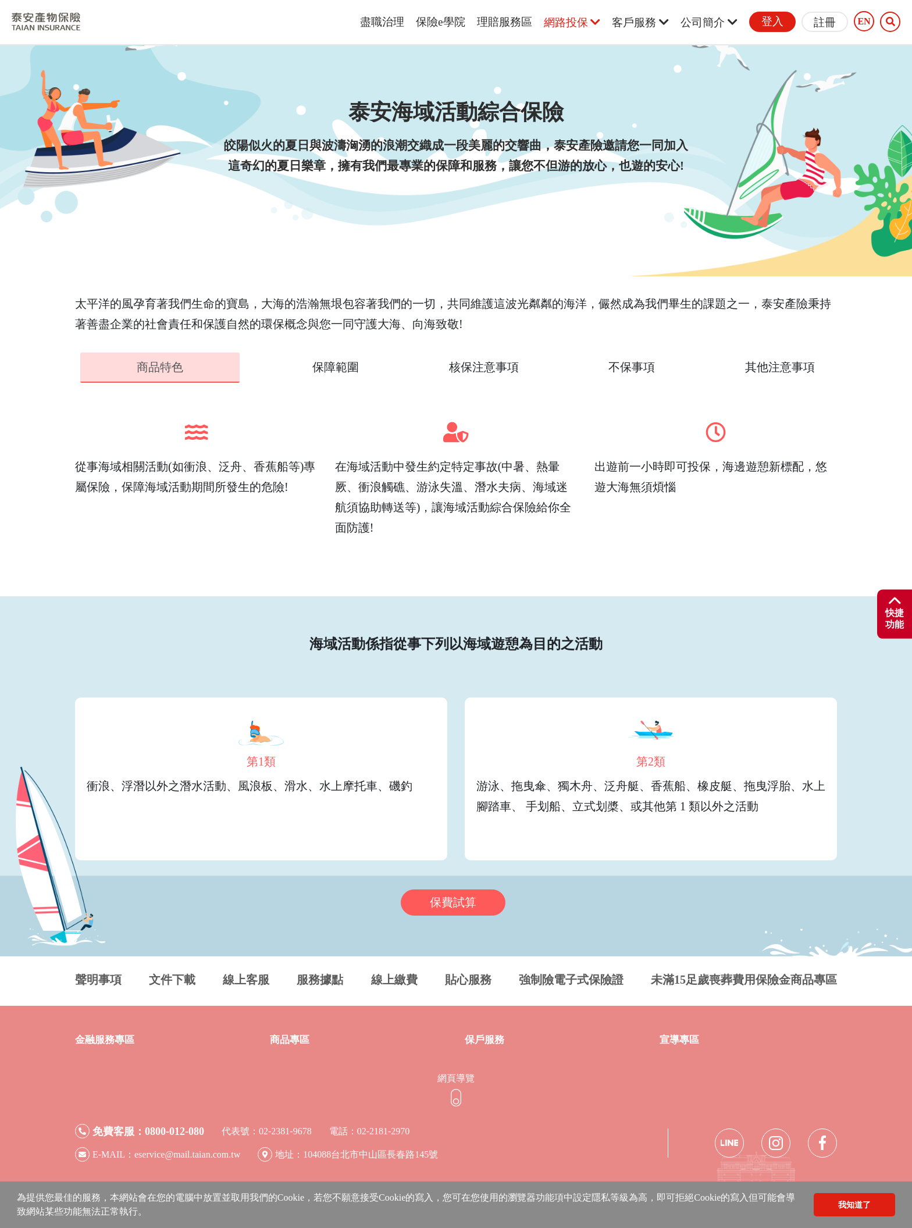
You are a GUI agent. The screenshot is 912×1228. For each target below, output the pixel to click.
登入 (772, 21)
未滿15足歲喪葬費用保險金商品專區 (744, 978)
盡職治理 (382, 22)
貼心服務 (468, 978)
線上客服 (246, 978)
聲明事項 (98, 978)
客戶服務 (640, 22)
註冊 (825, 22)
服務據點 (320, 978)
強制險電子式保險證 (571, 978)
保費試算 (453, 901)
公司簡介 (709, 22)
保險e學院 (440, 22)
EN (863, 21)
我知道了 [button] (854, 1204)
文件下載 (172, 978)
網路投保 (572, 22)
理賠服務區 (504, 22)
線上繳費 (394, 978)
